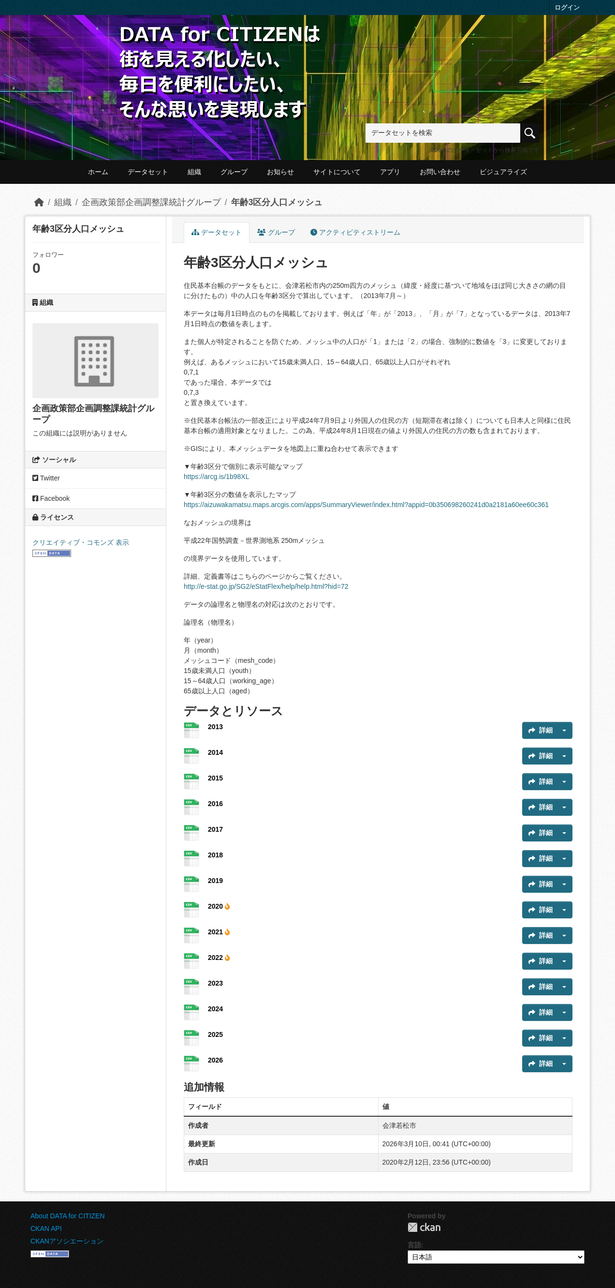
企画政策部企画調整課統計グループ (151, 202)
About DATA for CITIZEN (67, 1216)
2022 (219, 957)
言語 (414, 1245)
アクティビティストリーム (355, 232)
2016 (215, 804)
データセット (148, 172)
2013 (215, 727)
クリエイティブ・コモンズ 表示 (80, 542)
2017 (215, 829)
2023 (215, 983)
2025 (215, 1034)
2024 (215, 1009)
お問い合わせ (440, 172)
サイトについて (337, 172)
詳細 (540, 730)
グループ (234, 172)
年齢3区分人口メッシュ (277, 202)
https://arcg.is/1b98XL (216, 476)
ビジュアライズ (503, 172)
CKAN (424, 1227)
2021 (219, 932)
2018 (215, 855)
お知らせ (280, 172)
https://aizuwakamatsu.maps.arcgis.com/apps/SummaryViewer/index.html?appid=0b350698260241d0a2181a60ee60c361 (366, 505)
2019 (215, 880)
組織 (194, 172)
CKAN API (46, 1228)
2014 (215, 752)
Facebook (51, 498)
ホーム (98, 172)
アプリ (390, 172)
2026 (215, 1060)
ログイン (567, 7)
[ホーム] (39, 202)
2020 (219, 906)
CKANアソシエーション (66, 1241)
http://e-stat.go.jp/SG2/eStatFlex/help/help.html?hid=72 (266, 586)
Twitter (46, 478)
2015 (215, 778)
